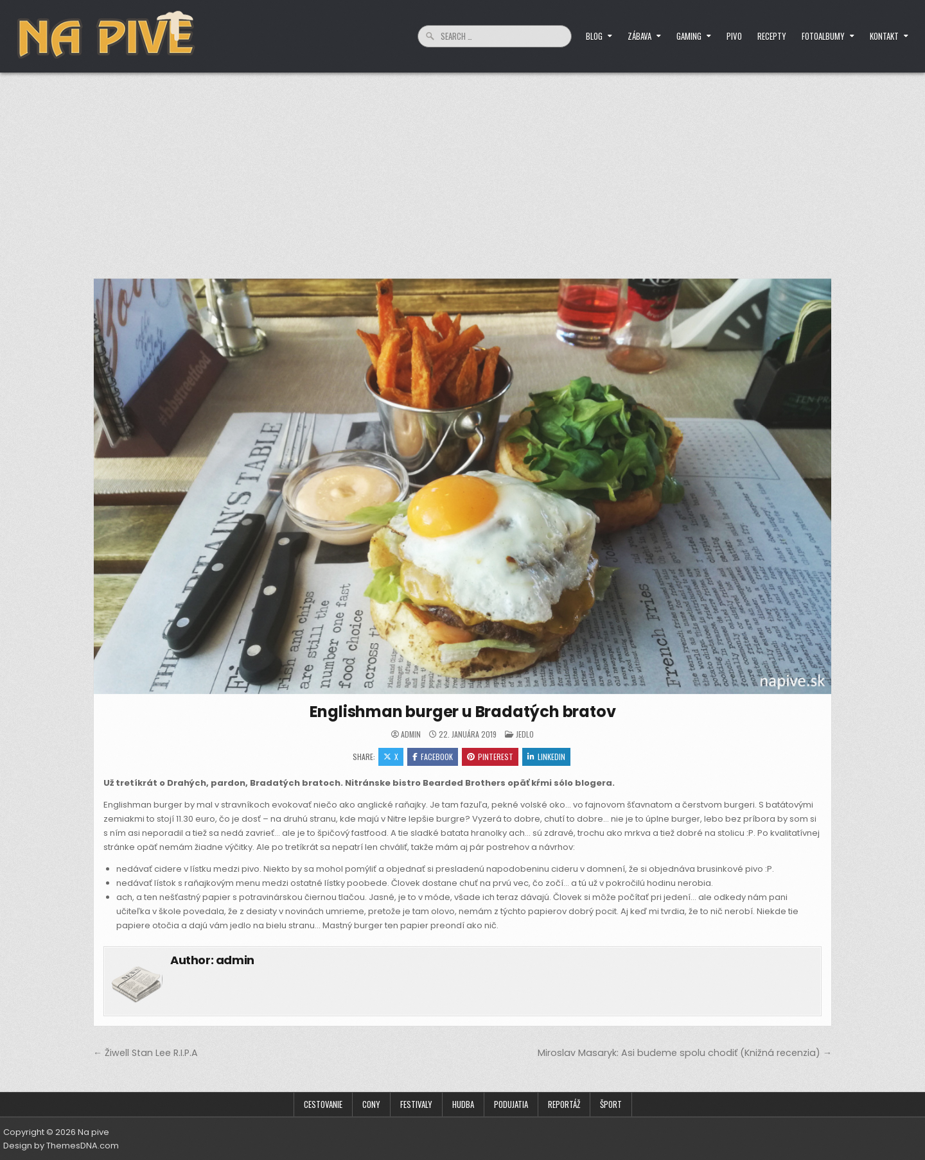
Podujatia (511, 1104)
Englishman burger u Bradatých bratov (463, 711)
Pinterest (490, 756)
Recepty (771, 36)
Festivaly (416, 1104)
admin (411, 734)
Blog (594, 36)
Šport (611, 1104)
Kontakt (884, 36)
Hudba (463, 1104)
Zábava (639, 36)
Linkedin (546, 756)
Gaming (688, 36)
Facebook (432, 756)
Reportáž (564, 1104)
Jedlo (525, 734)
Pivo (734, 36)
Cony (371, 1104)
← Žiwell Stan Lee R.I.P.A (145, 1052)
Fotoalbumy (823, 36)
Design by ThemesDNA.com (61, 1145)
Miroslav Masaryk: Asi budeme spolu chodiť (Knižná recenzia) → (685, 1052)
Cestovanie (323, 1104)
